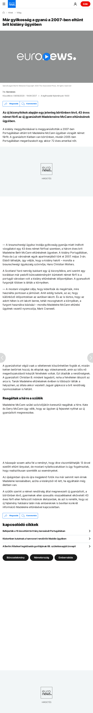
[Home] (4, 12)
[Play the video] (46, 57)
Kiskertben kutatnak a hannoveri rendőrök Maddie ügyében (34, 538)
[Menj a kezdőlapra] (12, 4)
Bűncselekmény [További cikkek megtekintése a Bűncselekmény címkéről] (16, 557)
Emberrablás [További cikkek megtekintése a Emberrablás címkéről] (66, 557)
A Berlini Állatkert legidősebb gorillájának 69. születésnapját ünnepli (39, 546)
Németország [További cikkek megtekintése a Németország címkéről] (41, 557)
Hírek (10, 13)
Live (85, 3)
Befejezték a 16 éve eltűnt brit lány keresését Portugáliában (34, 531)
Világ (19, 13)
